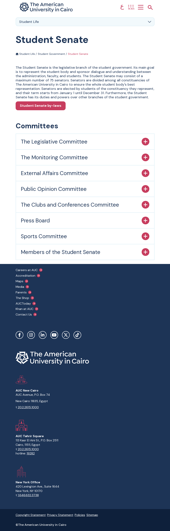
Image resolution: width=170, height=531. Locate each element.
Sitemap (92, 515)
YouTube (54, 335)
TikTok (77, 335)
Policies (80, 515)
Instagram (31, 335)
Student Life (25, 54)
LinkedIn (43, 335)
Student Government (51, 54)
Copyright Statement (31, 515)
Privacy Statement (60, 515)
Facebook (19, 335)
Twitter (66, 335)
